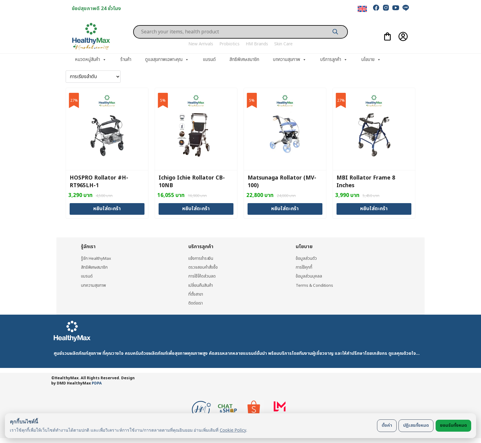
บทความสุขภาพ (289, 60)
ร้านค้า (125, 59)
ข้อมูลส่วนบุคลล (309, 276)
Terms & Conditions (316, 285)
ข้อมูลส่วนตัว (306, 258)
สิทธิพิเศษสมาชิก (244, 59)
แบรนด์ (209, 59)
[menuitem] (362, 9)
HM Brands (257, 44)
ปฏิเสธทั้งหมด (416, 425)
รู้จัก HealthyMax (97, 258)
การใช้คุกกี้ (304, 267)
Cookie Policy (233, 430)
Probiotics (229, 44)
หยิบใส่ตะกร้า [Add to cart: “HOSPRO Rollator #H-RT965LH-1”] (107, 208)
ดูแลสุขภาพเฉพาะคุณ (167, 60)
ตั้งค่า (387, 425)
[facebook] (376, 7)
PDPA (97, 383)
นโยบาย (371, 60)
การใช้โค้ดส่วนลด (202, 276)
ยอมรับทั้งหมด (453, 425)
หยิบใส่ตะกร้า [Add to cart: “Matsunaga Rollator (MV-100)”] (285, 208)
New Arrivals (200, 44)
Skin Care (283, 44)
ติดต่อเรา (196, 303)
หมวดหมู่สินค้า (90, 60)
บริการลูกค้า (334, 60)
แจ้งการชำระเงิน (202, 258)
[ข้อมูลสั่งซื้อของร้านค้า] (93, 76)
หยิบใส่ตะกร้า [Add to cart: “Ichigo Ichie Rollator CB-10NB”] (196, 208)
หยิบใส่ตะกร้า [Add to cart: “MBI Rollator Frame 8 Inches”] (374, 208)
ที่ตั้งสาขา (196, 294)
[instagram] (386, 7)
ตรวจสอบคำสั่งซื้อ (203, 267)
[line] (405, 7)
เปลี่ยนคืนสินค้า (201, 285)
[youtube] (395, 7)
